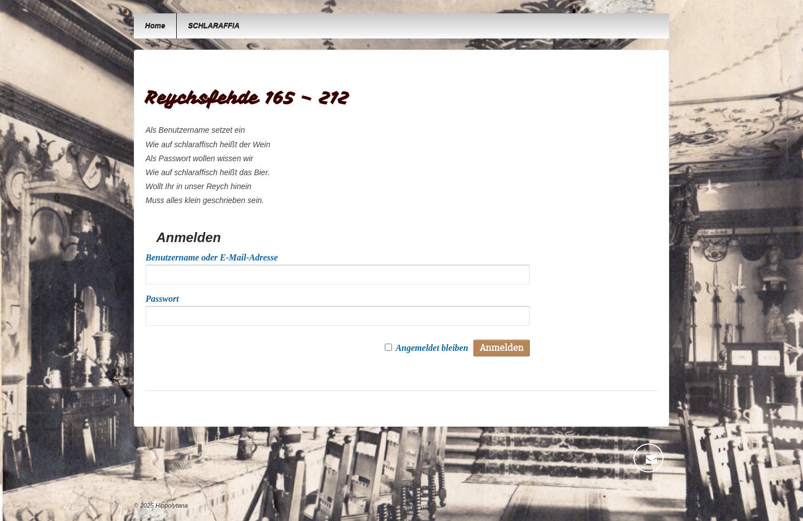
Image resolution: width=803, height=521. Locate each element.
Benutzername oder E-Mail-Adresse (212, 257)
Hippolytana (171, 505)
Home (155, 26)
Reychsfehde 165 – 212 (247, 98)
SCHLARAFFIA (213, 26)
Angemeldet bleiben (431, 348)
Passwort (162, 298)
